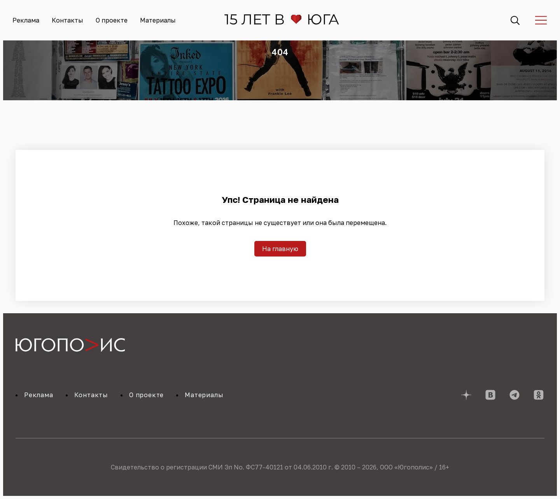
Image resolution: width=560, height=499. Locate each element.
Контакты (67, 20)
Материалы (158, 20)
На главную (280, 249)
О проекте (112, 20)
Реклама (25, 20)
